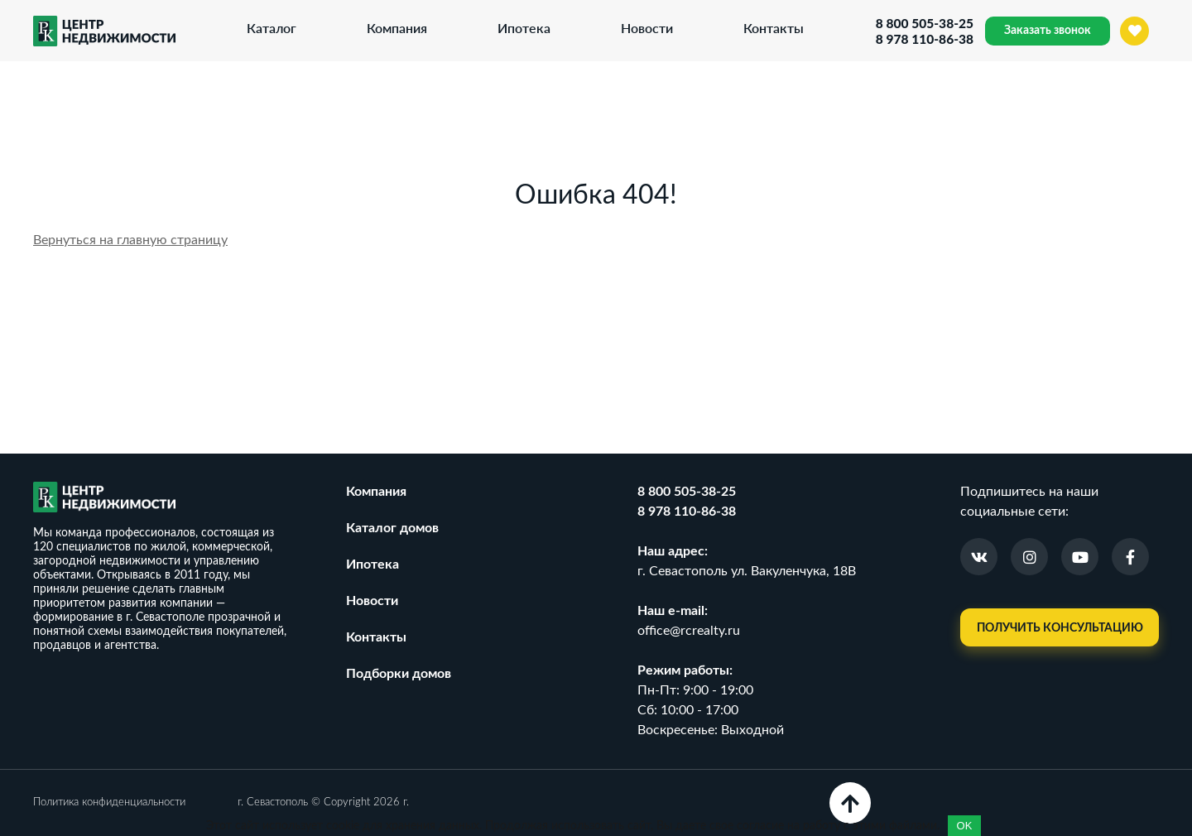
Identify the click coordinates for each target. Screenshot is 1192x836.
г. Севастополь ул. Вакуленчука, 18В (746, 571)
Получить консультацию (1060, 628)
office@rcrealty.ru (688, 630)
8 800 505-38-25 (922, 23)
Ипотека (523, 28)
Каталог (271, 28)
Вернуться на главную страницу (130, 240)
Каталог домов (392, 528)
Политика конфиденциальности (109, 802)
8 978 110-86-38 (922, 38)
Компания (396, 28)
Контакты (773, 28)
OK (965, 825)
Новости (646, 28)
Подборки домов (398, 673)
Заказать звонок (1047, 30)
